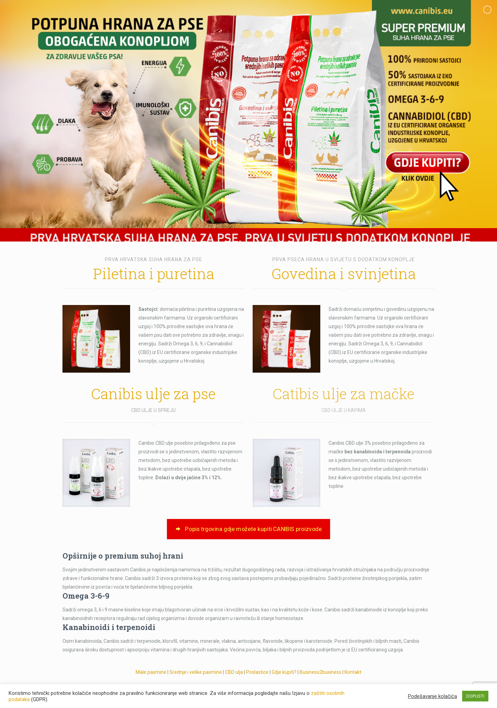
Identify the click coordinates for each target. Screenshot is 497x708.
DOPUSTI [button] (475, 696)
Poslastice (257, 672)
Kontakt (352, 672)
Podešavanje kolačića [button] (432, 696)
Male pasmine (151, 672)
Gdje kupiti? (285, 672)
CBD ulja (234, 672)
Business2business (320, 672)
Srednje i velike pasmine (195, 672)
